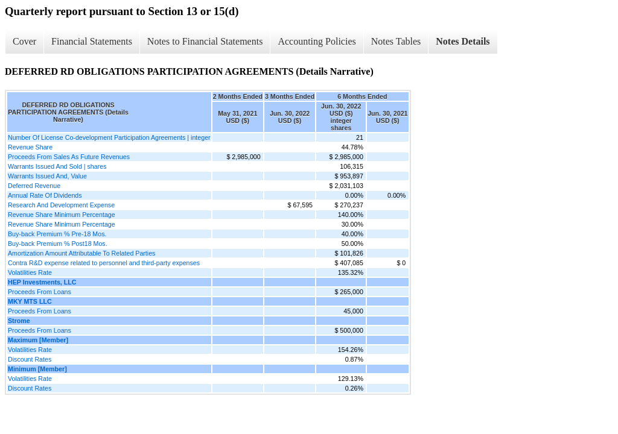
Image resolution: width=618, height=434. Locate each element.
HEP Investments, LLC (42, 282)
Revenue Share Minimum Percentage (61, 214)
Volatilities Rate (30, 272)
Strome (19, 320)
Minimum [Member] (37, 369)
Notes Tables (396, 41)
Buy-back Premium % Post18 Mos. (57, 243)
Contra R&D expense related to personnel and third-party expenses (104, 262)
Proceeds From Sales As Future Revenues (69, 156)
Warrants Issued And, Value (47, 176)
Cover (24, 41)
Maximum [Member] (38, 340)
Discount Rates (29, 359)
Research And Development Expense (61, 205)
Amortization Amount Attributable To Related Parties (81, 253)
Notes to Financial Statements (205, 41)
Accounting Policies (316, 41)
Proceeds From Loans (39, 291)
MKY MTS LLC (30, 301)
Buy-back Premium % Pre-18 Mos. (57, 233)
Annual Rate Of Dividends (45, 195)
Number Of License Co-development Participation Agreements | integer (109, 137)
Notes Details (462, 41)
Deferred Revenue (34, 185)
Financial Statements (91, 41)
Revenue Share (30, 147)
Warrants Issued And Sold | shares (57, 166)
